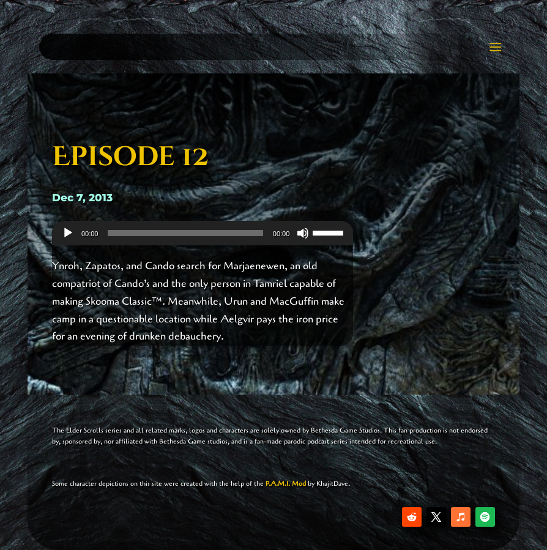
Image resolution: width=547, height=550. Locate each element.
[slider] (185, 233)
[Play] (68, 233)
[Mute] (303, 233)
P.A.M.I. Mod (286, 483)
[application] (202, 233)
